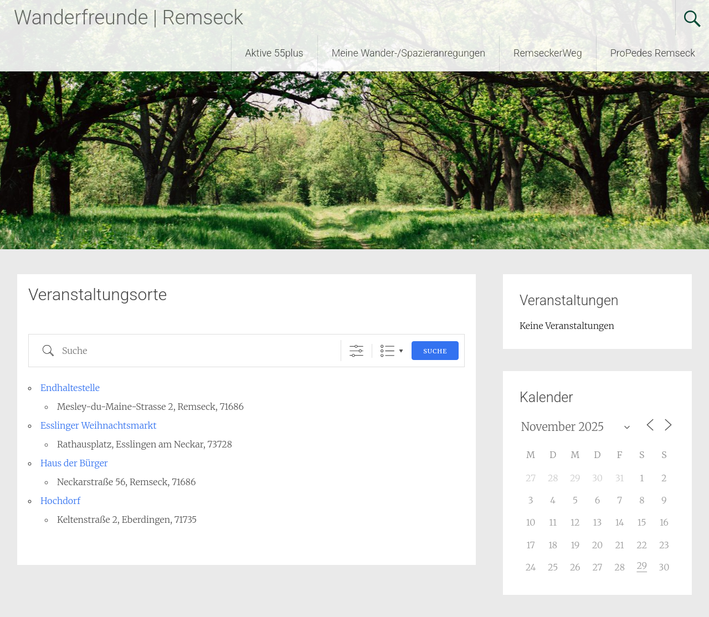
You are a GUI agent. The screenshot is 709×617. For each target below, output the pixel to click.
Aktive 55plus (274, 53)
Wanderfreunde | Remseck (128, 17)
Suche (435, 351)
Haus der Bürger (74, 463)
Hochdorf (60, 500)
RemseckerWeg (547, 53)
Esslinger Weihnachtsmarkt (98, 425)
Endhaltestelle (70, 387)
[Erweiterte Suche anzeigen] (356, 351)
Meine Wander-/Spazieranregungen (408, 53)
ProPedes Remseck (652, 53)
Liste (387, 351)
